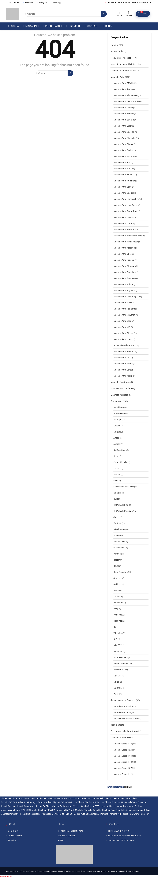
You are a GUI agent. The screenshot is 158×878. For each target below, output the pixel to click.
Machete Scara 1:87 (122, 768)
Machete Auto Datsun (123, 370)
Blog (107, 26)
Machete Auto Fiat (121, 162)
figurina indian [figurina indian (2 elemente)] (45, 802)
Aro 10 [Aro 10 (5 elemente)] (26, 798)
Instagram (42, 3)
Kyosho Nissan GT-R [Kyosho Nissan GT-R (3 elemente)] (90, 806)
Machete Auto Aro (121, 357)
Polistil (116, 694)
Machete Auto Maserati (124, 229)
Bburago (117, 419)
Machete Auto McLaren (124, 315)
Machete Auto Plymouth (124, 266)
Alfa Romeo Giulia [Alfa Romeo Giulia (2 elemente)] (9, 798)
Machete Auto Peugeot (124, 260)
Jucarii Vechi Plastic (122, 706)
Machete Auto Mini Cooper (125, 242)
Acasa (13, 26)
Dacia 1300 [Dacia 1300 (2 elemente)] (86, 798)
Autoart (117, 444)
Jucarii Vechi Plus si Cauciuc (126, 718)
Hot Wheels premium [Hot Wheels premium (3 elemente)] (110, 802)
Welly (115, 608)
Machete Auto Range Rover (126, 211)
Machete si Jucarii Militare (123, 64)
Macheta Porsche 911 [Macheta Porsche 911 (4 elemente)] (11, 814)
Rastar (116, 560)
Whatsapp (56, 3)
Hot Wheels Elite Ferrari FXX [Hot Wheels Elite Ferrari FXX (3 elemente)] (86, 802)
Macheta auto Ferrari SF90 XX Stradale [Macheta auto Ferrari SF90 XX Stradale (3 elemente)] (19, 810)
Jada (115, 517)
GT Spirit (117, 493)
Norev (116, 535)
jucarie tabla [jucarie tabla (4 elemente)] (58, 806)
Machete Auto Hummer (124, 181)
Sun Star (117, 676)
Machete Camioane (120, 382)
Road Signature (120, 572)
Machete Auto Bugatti (123, 120)
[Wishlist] (128, 13)
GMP (115, 480)
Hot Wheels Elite (120, 505)
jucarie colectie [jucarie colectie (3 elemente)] (8, 806)
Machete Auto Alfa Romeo (125, 95)
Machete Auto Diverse (123, 333)
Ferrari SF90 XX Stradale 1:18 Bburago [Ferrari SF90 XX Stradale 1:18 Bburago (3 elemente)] (18, 802)
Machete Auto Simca (122, 302)
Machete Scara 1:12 (122, 774)
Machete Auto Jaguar (123, 187)
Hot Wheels (118, 413)
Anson (116, 438)
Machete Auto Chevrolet (124, 138)
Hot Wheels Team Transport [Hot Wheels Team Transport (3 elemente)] (134, 802)
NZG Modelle (119, 541)
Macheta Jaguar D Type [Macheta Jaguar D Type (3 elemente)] (139, 810)
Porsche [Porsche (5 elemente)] (104, 814)
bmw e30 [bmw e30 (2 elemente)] (58, 798)
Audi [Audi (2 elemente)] (33, 798)
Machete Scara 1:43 (122, 762)
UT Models (118, 602)
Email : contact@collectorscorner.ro (124, 835)
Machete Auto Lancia (123, 217)
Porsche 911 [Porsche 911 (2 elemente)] (115, 814)
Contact (92, 26)
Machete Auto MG (121, 327)
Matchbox (118, 407)
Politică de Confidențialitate (70, 831)
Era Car (116, 468)
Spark (116, 590)
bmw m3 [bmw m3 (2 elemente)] (68, 798)
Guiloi (116, 499)
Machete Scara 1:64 (122, 756)
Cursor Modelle (120, 462)
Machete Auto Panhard (124, 309)
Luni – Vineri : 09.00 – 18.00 (121, 840)
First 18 (116, 474)
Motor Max (118, 651)
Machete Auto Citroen (123, 144)
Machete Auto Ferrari (123, 156)
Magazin (30, 26)
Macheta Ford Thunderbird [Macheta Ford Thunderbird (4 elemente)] (114, 810)
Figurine (114, 45)
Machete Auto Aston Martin (126, 101)
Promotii (74, 26)
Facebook (28, 3)
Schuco (116, 578)
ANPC (61, 840)
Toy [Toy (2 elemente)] (147, 814)
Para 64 (117, 554)
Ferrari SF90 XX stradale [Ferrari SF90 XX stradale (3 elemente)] (125, 798)
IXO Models (118, 669)
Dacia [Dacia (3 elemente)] (76, 798)
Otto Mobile (118, 547)
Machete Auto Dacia (122, 150)
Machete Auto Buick (122, 126)
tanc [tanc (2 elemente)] (142, 814)
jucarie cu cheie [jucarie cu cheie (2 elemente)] (43, 806)
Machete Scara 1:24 (122, 750)
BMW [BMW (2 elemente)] (50, 798)
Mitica (116, 682)
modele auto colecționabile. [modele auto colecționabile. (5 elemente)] (86, 814)
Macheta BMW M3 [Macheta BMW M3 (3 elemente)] (65, 810)
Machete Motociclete (121, 388)
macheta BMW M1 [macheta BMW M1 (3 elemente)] (46, 810)
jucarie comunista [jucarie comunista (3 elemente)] (25, 806)
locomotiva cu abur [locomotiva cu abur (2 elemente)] (132, 806)
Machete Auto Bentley (123, 113)
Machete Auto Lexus (122, 339)
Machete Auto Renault (123, 278)
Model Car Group (121, 663)
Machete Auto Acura (122, 376)
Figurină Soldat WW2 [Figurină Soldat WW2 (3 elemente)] (62, 802)
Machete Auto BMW (122, 83)
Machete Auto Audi (122, 89)
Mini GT (116, 645)
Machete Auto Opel (122, 254)
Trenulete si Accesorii (121, 58)
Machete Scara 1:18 (122, 743)
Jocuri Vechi (116, 51)
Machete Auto (117, 77)
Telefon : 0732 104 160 (118, 831)
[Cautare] (104, 14)
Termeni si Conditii (66, 835)
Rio (114, 627)
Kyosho (116, 425)
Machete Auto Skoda (123, 363)
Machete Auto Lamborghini (126, 199)
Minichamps (119, 529)
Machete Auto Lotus (122, 223)
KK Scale (117, 523)
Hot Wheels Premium (123, 511)
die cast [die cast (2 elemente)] (108, 798)
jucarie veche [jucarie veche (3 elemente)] (72, 806)
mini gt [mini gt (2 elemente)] (68, 814)
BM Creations (119, 450)
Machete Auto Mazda (123, 351)
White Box (118, 633)
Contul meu (13, 831)
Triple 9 (116, 596)
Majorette (117, 688)
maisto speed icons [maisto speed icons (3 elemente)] (31, 814)
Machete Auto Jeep (122, 321)
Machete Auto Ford (122, 168)
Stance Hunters (120, 657)
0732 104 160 (12, 3)
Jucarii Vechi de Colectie (122, 700)
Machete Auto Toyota (123, 290)
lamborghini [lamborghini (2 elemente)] (106, 806)
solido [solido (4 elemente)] (125, 814)
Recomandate (117, 724)
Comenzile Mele (15, 835)
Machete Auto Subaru (123, 284)
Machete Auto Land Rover (125, 205)
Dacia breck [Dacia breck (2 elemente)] (98, 798)
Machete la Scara (119, 737)
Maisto (116, 432)
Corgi (115, 456)
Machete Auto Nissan (123, 248)
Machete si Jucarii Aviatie (123, 70)
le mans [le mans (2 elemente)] (118, 806)
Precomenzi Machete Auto (123, 731)
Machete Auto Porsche (123, 272)
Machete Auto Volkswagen (125, 296)
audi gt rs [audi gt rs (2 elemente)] (41, 798)
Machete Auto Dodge (123, 193)
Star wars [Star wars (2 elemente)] (134, 814)
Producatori (52, 26)
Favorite (12, 840)
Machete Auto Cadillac (123, 132)
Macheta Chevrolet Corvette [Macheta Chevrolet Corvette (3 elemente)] (88, 810)
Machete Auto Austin (123, 107)
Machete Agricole (119, 395)
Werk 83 (117, 615)
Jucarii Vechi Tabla (122, 712)
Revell (116, 566)
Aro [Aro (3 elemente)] (20, 798)
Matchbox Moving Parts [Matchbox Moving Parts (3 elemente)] (53, 814)
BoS (115, 639)
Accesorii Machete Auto (124, 345)
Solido (116, 584)
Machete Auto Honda (123, 174)
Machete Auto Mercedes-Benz (127, 235)
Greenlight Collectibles (123, 486)
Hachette (117, 621)
